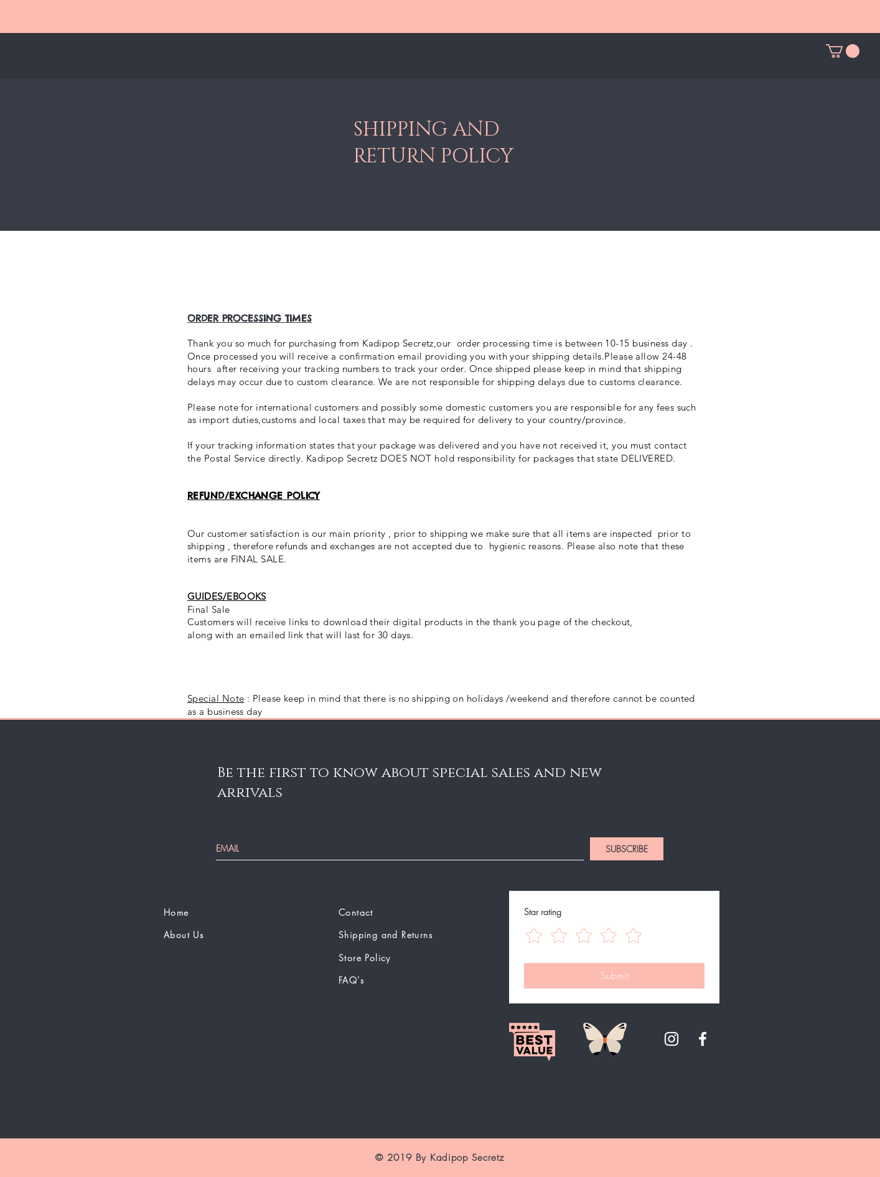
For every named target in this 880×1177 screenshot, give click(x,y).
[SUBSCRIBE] (626, 848)
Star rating (542, 912)
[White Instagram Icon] (671, 1039)
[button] (842, 51)
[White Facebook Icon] (702, 1039)
